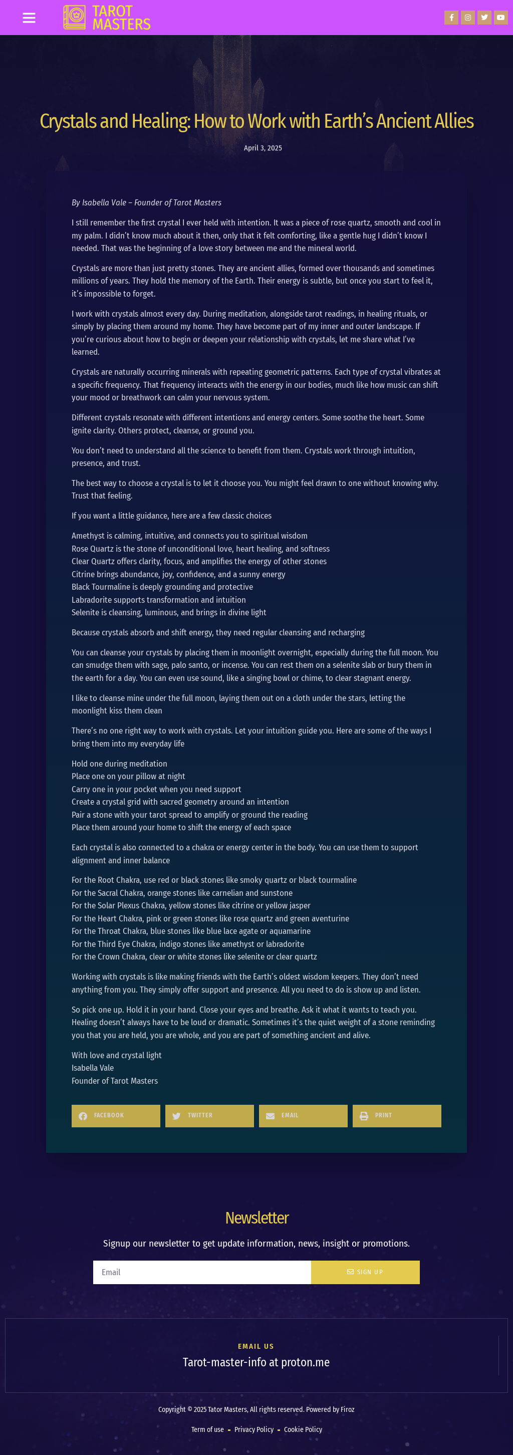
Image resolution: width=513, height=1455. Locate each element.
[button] (29, 17)
